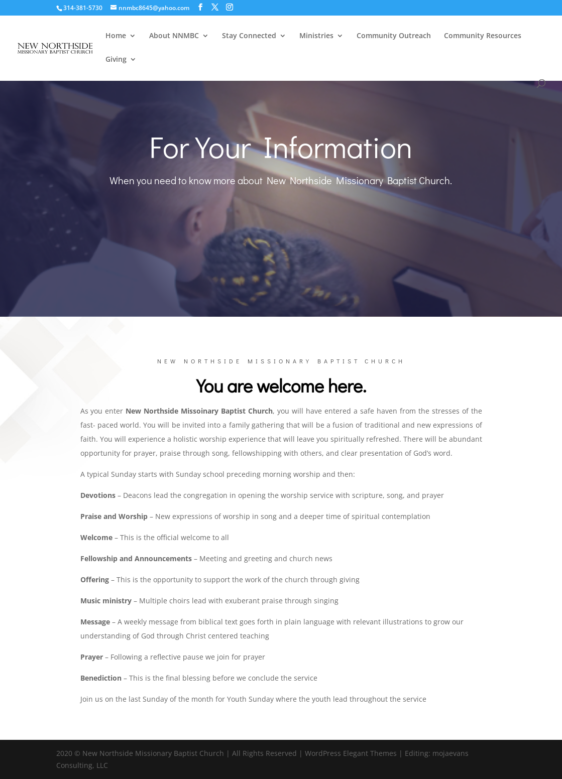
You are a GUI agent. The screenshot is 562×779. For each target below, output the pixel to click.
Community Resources (482, 36)
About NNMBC (174, 36)
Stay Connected (249, 36)
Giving (116, 60)
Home (115, 36)
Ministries (316, 36)
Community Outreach (394, 36)
